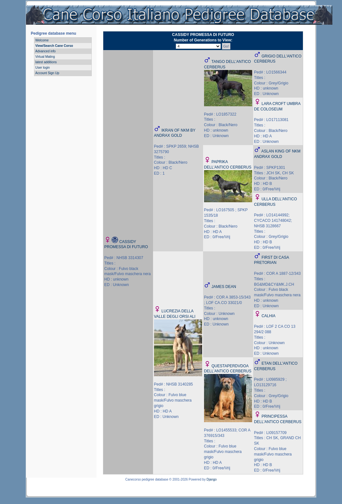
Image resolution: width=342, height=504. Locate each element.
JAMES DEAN (223, 286)
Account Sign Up (47, 73)
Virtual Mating (45, 56)
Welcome (42, 40)
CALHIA (268, 316)
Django (212, 479)
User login (42, 67)
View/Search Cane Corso (54, 46)
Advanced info (45, 51)
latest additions (46, 62)
